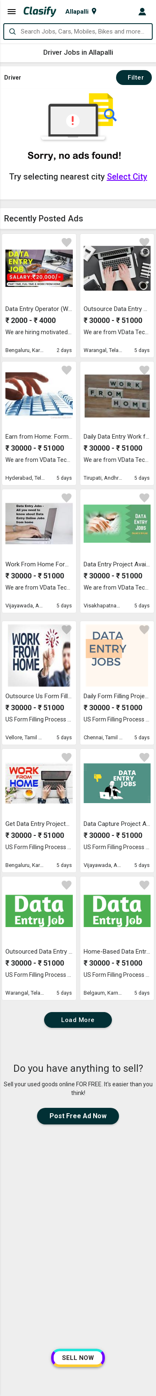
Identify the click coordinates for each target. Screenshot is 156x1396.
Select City (127, 177)
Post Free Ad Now (78, 1116)
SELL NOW (78, 1358)
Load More (78, 1020)
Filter (134, 77)
